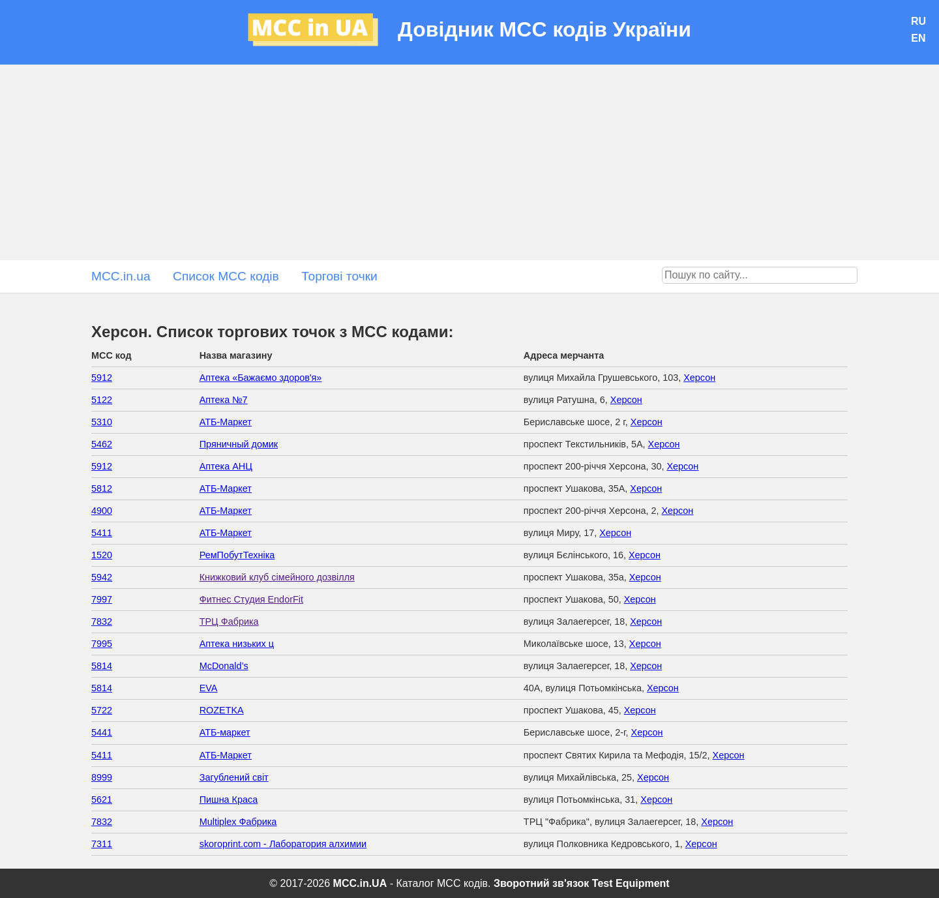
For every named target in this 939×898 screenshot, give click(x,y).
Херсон (699, 377)
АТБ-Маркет (226, 422)
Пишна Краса (229, 799)
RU (918, 21)
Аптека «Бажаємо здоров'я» (261, 377)
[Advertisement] (469, 162)
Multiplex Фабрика (238, 821)
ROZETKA (222, 710)
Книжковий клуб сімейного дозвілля (277, 577)
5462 (101, 444)
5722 (101, 710)
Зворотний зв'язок (541, 883)
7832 (101, 621)
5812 (101, 488)
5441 (101, 732)
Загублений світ (234, 777)
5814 (101, 666)
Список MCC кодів (226, 276)
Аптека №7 (224, 400)
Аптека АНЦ (226, 466)
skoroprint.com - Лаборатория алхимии (283, 844)
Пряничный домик (239, 444)
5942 (101, 577)
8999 (101, 777)
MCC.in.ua (121, 276)
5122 (101, 400)
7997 (101, 599)
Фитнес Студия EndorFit (251, 599)
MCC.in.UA (360, 883)
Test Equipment (631, 883)
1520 (101, 555)
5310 (101, 422)
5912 (101, 377)
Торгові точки (339, 276)
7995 (101, 643)
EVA (209, 688)
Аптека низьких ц (237, 643)
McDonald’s (224, 666)
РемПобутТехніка (237, 555)
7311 (101, 844)
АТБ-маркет (225, 732)
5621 (101, 799)
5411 (101, 533)
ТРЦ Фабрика (229, 621)
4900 (101, 510)
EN (918, 38)
